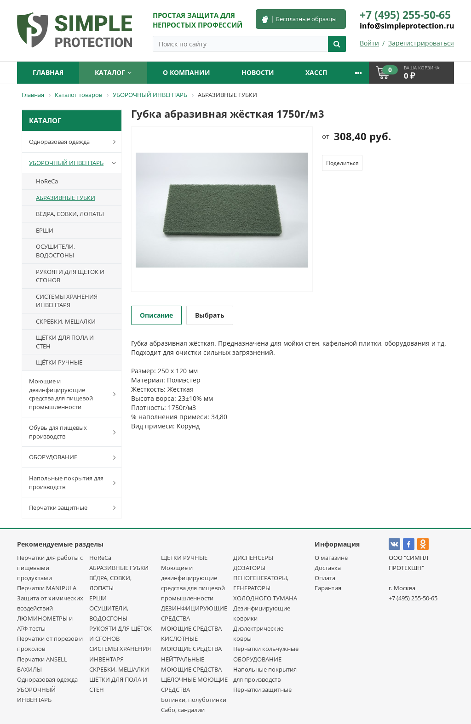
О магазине (331, 557)
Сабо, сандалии (183, 710)
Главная (48, 72)
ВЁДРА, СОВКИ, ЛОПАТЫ (70, 214)
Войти (369, 43)
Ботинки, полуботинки (193, 699)
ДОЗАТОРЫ (249, 568)
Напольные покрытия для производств (74, 482)
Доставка (328, 568)
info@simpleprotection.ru (407, 26)
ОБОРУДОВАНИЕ (74, 457)
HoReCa (47, 181)
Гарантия (328, 588)
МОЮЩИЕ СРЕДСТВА (191, 628)
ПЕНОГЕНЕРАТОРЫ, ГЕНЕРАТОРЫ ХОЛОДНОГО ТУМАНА (265, 588)
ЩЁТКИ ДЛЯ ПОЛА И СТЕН (65, 341)
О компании (186, 72)
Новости (257, 72)
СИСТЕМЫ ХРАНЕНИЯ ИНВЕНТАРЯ (67, 300)
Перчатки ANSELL (42, 659)
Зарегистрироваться (421, 43)
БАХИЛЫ (29, 669)
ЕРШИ (44, 230)
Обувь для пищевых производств (74, 431)
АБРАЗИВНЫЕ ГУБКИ (65, 198)
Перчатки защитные (74, 507)
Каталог (113, 72)
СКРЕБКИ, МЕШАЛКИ (66, 321)
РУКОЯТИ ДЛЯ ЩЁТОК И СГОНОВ (70, 276)
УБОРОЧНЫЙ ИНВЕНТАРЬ (74, 162)
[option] (222, 209)
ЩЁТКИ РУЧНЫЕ (59, 362)
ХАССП (316, 72)
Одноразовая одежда (74, 141)
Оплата (325, 578)
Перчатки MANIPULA (46, 588)
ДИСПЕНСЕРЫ (253, 557)
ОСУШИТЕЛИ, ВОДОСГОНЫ (55, 250)
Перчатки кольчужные (266, 648)
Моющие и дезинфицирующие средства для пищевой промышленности (74, 394)
